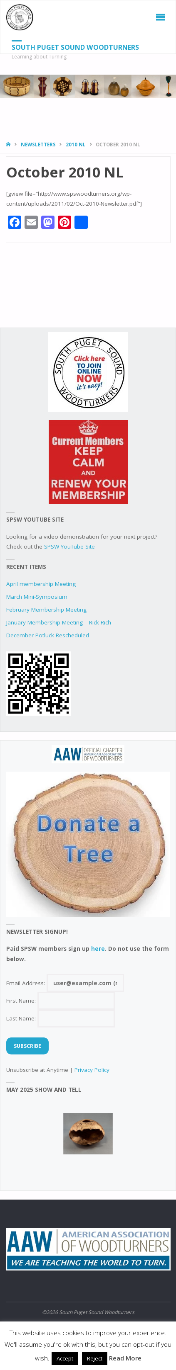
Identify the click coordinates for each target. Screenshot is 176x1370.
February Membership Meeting (46, 609)
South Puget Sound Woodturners (75, 47)
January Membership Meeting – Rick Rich (58, 622)
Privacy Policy (91, 1070)
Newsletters (38, 144)
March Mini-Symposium (36, 596)
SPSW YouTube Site (69, 546)
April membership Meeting (41, 584)
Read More (125, 1358)
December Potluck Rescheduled (47, 635)
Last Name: (60, 1018)
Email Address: (65, 983)
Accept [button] (65, 1358)
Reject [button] (94, 1358)
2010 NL (76, 144)
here (98, 948)
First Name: (60, 1000)
